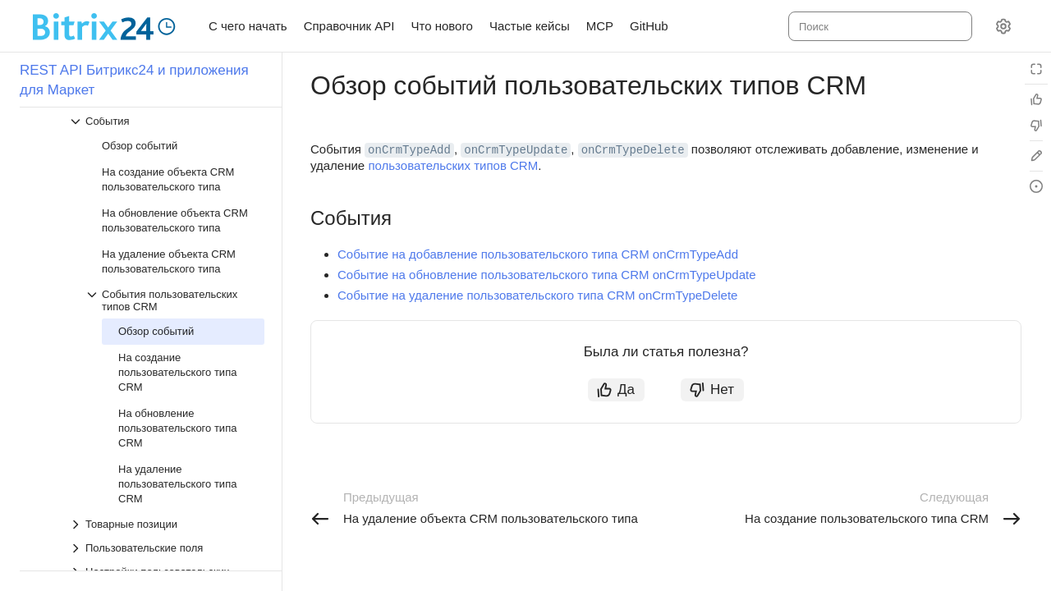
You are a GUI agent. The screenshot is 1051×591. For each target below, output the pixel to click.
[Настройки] (1003, 26)
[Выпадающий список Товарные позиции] (166, 524)
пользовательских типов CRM (453, 165)
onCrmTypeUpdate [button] (515, 150)
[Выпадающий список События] (166, 121)
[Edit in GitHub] (1036, 155)
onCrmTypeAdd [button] (409, 150)
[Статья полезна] (1036, 99)
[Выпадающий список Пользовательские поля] (166, 548)
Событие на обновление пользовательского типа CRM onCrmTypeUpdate (546, 275)
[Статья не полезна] (1036, 125)
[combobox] (879, 26)
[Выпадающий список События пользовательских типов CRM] (174, 300)
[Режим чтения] (1036, 68)
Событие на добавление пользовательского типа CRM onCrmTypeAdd (537, 254)
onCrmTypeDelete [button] (633, 150)
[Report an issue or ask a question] (1036, 186)
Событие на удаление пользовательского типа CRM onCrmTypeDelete (537, 295)
